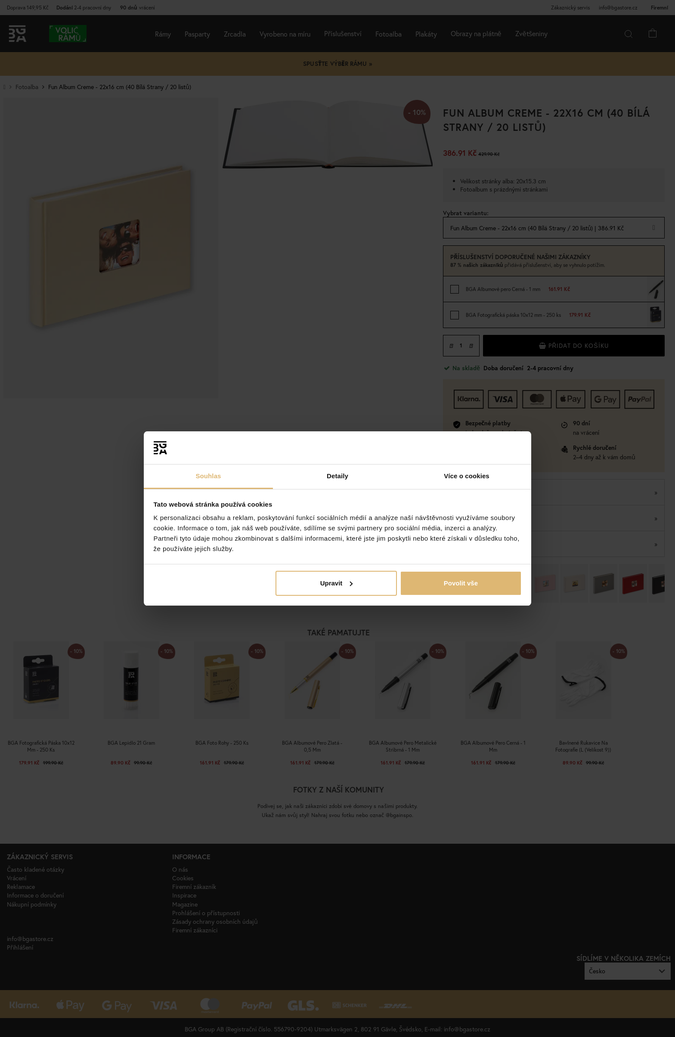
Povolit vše (461, 583)
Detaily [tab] (337, 476)
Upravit (336, 583)
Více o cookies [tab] (466, 476)
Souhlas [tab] (208, 476)
